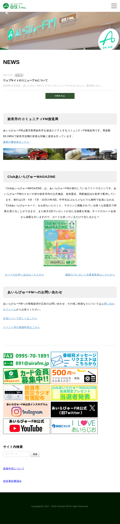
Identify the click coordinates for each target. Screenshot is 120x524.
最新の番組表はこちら (16, 142)
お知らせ (19, 75)
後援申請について (13, 468)
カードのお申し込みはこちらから (24, 274)
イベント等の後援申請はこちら (21, 327)
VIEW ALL (60, 96)
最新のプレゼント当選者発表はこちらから (90, 274)
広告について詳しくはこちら (20, 318)
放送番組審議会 (12, 481)
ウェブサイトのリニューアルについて (25, 80)
